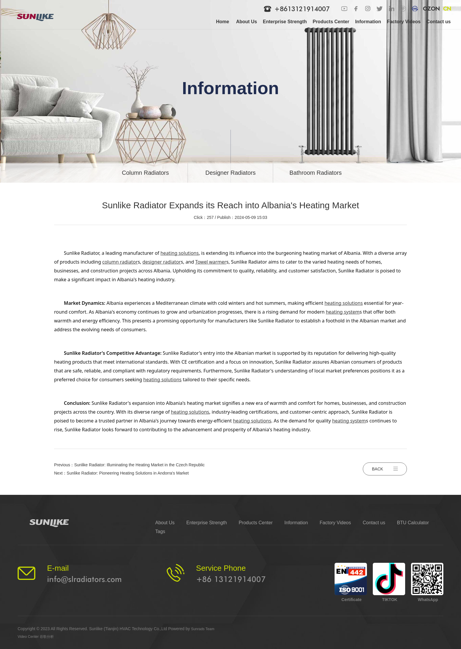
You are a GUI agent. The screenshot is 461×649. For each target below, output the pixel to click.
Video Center (29, 636)
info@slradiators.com (84, 579)
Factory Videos (335, 522)
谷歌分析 (51, 636)
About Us (165, 522)
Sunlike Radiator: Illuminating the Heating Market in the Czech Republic (139, 464)
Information (296, 522)
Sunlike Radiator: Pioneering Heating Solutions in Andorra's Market (128, 473)
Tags (160, 531)
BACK (385, 469)
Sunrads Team (204, 628)
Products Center (256, 522)
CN (447, 9)
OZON (431, 9)
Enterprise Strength (206, 522)
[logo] (39, 15)
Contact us (374, 522)
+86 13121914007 (231, 579)
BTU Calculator (413, 522)
